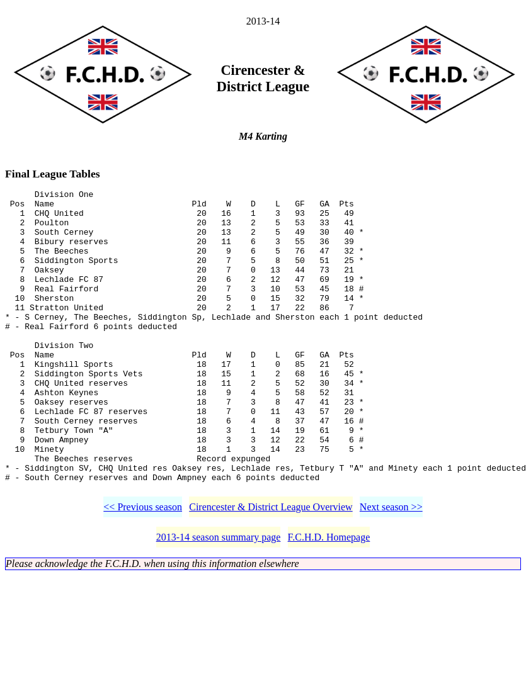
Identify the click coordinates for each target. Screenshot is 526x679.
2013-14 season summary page (218, 599)
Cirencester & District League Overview (270, 569)
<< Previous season (142, 569)
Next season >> (391, 569)
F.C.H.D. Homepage (329, 599)
